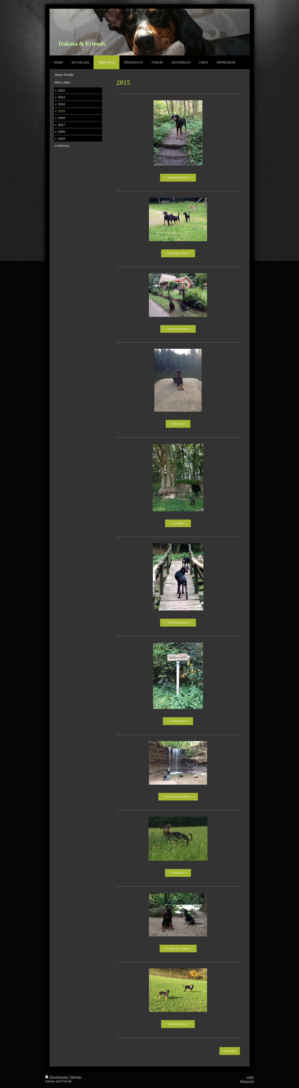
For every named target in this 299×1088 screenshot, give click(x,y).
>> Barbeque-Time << (178, 253)
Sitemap (75, 1077)
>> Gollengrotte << (178, 721)
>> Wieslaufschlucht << (178, 622)
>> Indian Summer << (178, 1024)
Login (250, 1077)
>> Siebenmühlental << (178, 329)
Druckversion (56, 1077)
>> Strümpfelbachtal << (178, 177)
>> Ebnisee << (178, 423)
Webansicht (247, 1081)
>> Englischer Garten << (178, 948)
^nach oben (230, 1051)
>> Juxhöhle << (178, 523)
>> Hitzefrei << (177, 872)
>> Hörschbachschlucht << (178, 796)
